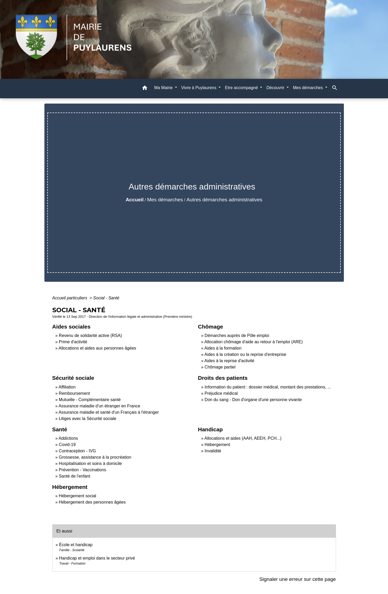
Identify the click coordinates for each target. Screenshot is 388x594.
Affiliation (67, 387)
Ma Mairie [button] (164, 87)
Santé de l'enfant (74, 476)
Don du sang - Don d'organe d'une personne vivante (253, 399)
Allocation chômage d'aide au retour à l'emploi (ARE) (253, 342)
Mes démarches (165, 199)
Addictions (68, 438)
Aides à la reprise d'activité (229, 361)
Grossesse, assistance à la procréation (95, 457)
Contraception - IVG (77, 451)
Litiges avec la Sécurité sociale (87, 418)
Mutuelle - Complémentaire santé (90, 399)
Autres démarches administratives (224, 199)
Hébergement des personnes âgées (92, 502)
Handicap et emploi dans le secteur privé (97, 558)
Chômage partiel (220, 367)
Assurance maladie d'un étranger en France (99, 406)
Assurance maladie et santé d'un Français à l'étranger (109, 412)
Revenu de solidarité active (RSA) (90, 335)
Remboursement (74, 393)
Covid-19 (67, 444)
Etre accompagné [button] (242, 87)
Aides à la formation (222, 348)
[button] (144, 89)
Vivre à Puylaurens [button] (199, 87)
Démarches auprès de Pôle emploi (237, 335)
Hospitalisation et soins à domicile (90, 463)
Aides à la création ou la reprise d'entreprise (245, 354)
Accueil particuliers (70, 298)
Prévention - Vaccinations (82, 470)
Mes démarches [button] (308, 87)
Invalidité (213, 451)
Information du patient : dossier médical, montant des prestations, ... (268, 387)
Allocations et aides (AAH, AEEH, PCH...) (242, 438)
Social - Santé (106, 298)
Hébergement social (77, 496)
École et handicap (75, 544)
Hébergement (217, 444)
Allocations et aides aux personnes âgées (97, 348)
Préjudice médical (221, 393)
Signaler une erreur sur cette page (297, 579)
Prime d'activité (73, 342)
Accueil (134, 199)
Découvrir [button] (276, 87)
